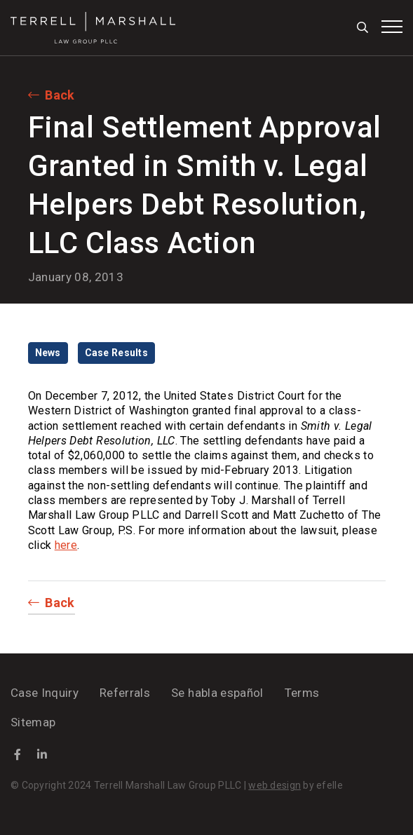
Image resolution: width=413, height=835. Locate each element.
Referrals (125, 693)
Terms (302, 693)
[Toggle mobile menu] (391, 26)
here (66, 545)
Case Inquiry (45, 693)
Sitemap (33, 722)
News (48, 352)
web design (274, 785)
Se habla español (217, 693)
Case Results (116, 352)
